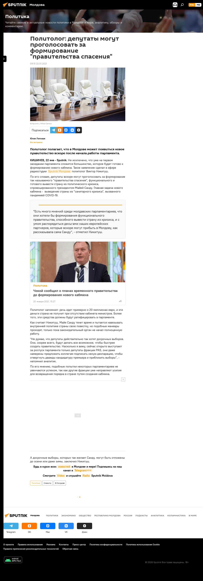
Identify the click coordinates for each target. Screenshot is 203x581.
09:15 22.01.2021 (38, 63)
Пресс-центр (79, 544)
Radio (86, 475)
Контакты (64, 544)
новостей (64, 466)
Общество (85, 515)
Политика (40, 286)
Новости (47, 483)
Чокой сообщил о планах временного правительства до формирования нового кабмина (75, 293)
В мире (193, 515)
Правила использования (30, 544)
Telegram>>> (83, 470)
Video (61, 475)
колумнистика (176, 515)
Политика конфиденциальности (106, 544)
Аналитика (157, 515)
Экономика (68, 515)
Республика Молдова (107, 515)
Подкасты (141, 515)
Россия (128, 515)
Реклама (50, 544)
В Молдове (60, 483)
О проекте (8, 544)
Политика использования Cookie (143, 544)
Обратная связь (70, 548)
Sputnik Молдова (59, 171)
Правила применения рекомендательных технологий (31, 548)
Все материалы (36, 142)
